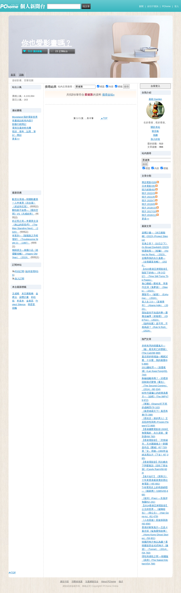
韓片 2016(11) (149, 215)
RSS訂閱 (19, 271)
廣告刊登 (64, 581)
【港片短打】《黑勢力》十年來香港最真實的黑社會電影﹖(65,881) (155, 480)
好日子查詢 (152, 6)
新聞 (141, 6)
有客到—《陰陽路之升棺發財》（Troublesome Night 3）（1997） (25, 239)
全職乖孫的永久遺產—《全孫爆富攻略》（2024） (154, 262)
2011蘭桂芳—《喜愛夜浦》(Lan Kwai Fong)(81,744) (155, 371)
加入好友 (155, 139)
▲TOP (103, 118)
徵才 (121, 581)
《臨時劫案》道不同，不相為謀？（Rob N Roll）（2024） (155, 327)
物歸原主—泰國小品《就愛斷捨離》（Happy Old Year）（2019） (25, 254)
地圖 (155, 135)
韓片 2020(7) (148, 200)
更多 (145, 218)
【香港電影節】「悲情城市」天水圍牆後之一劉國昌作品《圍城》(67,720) (155, 444)
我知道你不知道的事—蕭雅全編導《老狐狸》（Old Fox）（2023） (155, 316)
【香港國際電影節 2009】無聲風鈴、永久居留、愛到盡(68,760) (155, 433)
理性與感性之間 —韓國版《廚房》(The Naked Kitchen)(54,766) (155, 560)
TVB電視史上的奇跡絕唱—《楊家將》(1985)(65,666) (155, 491)
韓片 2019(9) (148, 204)
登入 (176, 6)
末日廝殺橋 (27, 293)
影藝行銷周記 (19, 124)
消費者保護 (77, 581)
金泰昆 (29, 300)
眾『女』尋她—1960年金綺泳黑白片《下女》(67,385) (155, 455)
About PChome (108, 581)
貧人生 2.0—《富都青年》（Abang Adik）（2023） (155, 305)
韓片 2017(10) (149, 211)
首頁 (13, 74)
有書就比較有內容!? (22, 120)
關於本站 (155, 127)
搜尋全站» (108, 94)
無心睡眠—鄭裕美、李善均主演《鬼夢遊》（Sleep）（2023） (155, 287)
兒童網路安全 (91, 581)
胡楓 (14, 308)
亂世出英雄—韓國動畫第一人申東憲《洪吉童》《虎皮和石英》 (25, 203)
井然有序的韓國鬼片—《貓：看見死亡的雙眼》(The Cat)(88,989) (155, 349)
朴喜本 (20, 300)
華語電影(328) (149, 182)
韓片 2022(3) (148, 193)
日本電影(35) (148, 186)
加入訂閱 (19, 278)
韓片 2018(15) (149, 207)
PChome (166, 6)
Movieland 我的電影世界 (25, 117)
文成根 (15, 293)
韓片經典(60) (148, 189)
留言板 (155, 131)
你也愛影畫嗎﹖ (46, 43)
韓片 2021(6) (148, 196)
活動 (21, 74)
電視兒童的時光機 (21, 127)
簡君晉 (31, 304)
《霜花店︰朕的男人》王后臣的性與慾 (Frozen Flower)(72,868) (155, 422)
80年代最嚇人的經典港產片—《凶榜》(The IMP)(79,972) (155, 397)
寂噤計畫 (24, 297)
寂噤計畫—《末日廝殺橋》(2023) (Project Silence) (155, 236)
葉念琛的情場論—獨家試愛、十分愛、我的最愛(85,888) (155, 360)
